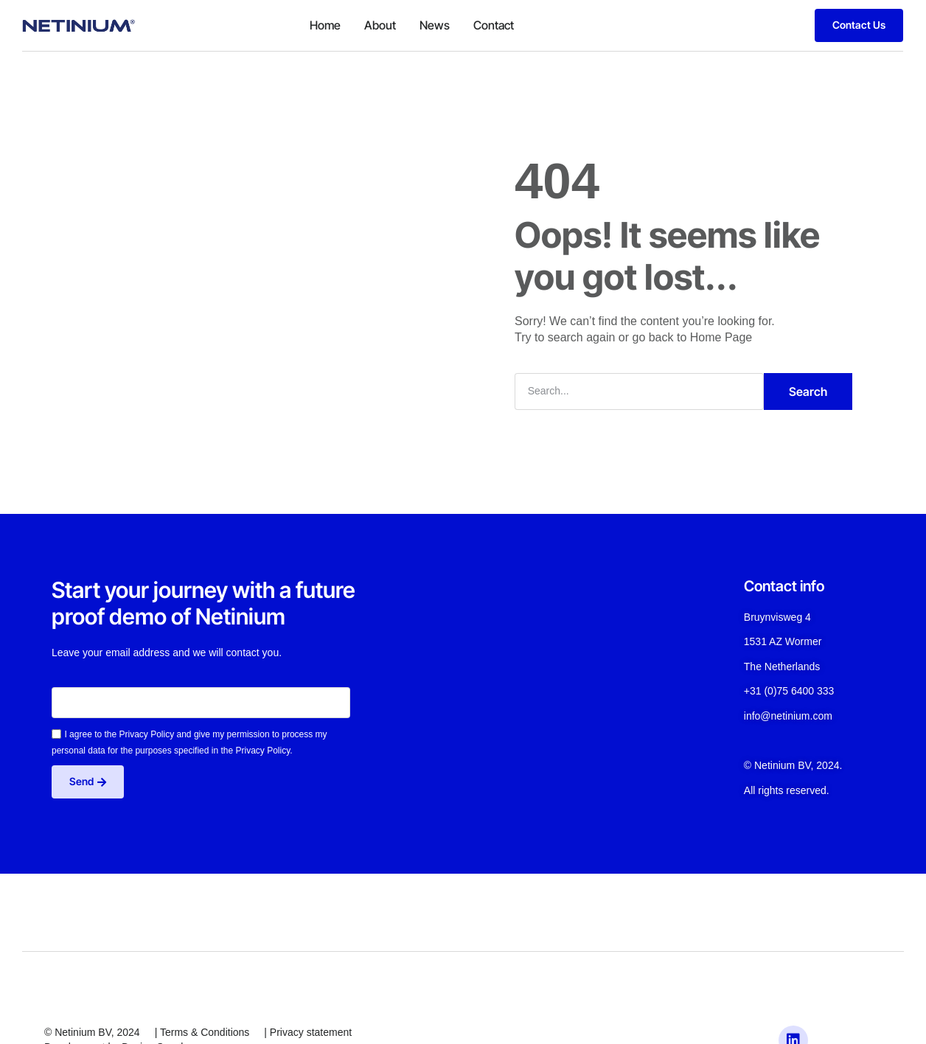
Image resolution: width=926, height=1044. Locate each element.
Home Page (721, 337)
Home (325, 25)
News (435, 25)
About (380, 25)
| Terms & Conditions (202, 1032)
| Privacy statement (308, 1032)
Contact (493, 25)
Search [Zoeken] (808, 391)
